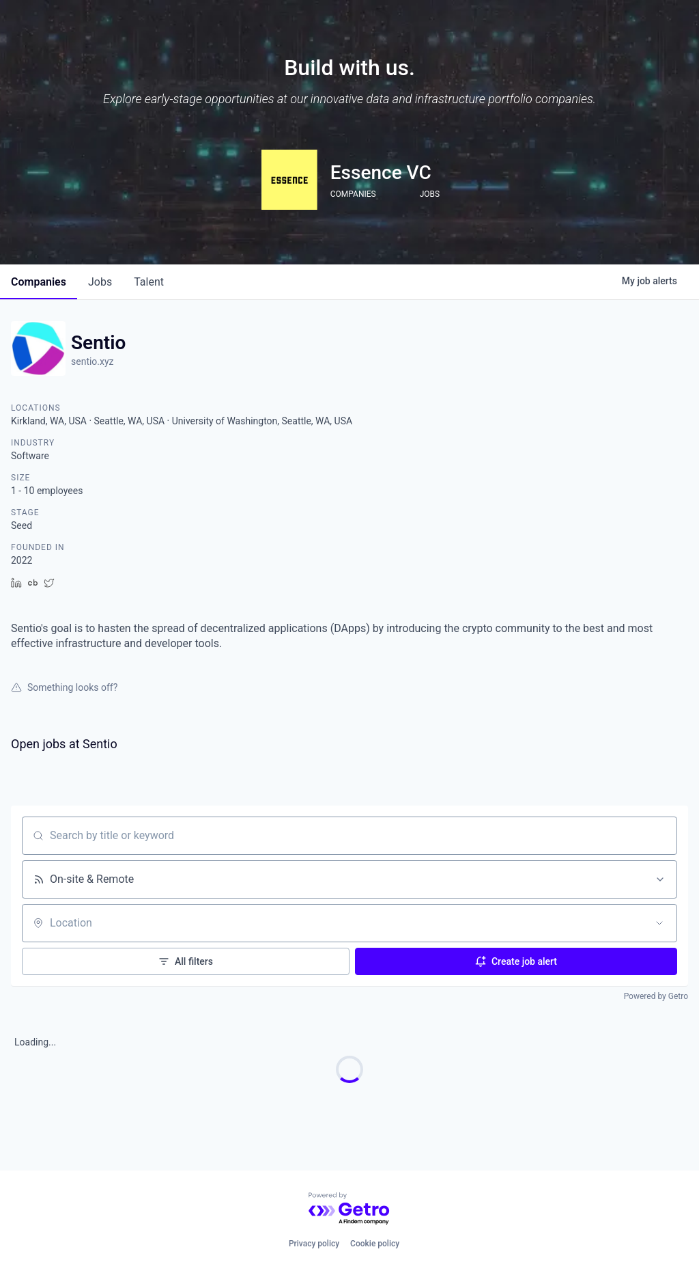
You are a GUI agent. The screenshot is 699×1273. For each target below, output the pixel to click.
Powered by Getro (656, 996)
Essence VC (380, 172)
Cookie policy (374, 1243)
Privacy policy (314, 1243)
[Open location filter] (659, 923)
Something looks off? (64, 687)
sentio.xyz (92, 361)
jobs (100, 281)
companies (38, 281)
